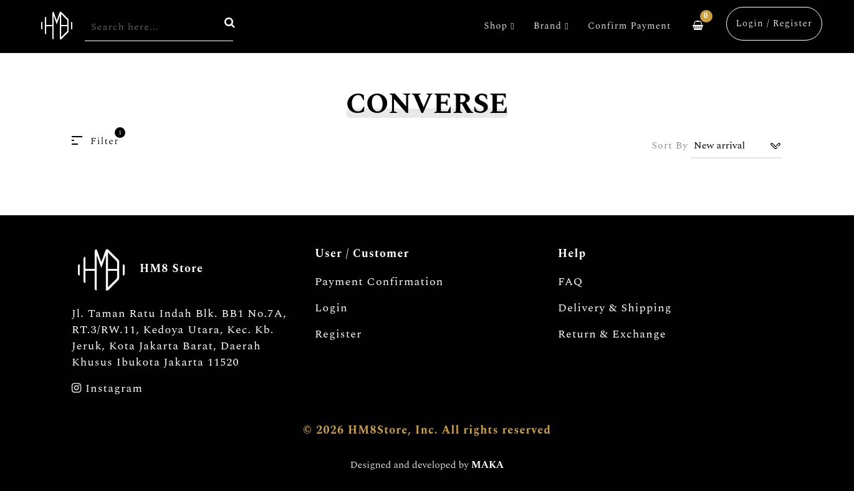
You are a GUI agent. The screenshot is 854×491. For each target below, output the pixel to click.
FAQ (570, 282)
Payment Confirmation (379, 282)
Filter (95, 141)
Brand (551, 26)
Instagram (107, 389)
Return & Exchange (612, 334)
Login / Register (774, 23)
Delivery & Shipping (615, 308)
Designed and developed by (427, 464)
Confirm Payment (629, 26)
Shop (499, 26)
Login (331, 308)
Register (338, 334)
